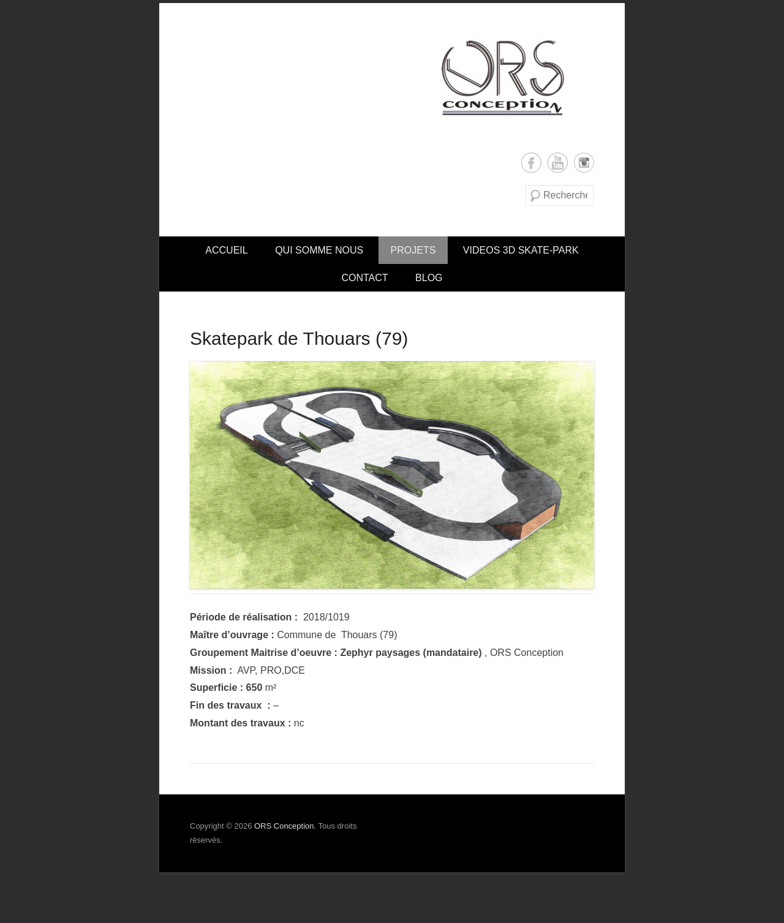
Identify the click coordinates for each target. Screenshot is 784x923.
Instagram (584, 163)
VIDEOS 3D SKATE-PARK (521, 250)
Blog (428, 278)
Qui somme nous (319, 250)
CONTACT (364, 278)
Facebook (531, 163)
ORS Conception (284, 826)
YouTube (558, 163)
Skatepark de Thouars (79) (299, 338)
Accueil (226, 250)
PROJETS (413, 250)
